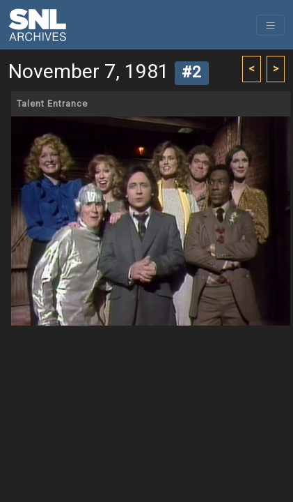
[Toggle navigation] (270, 25)
